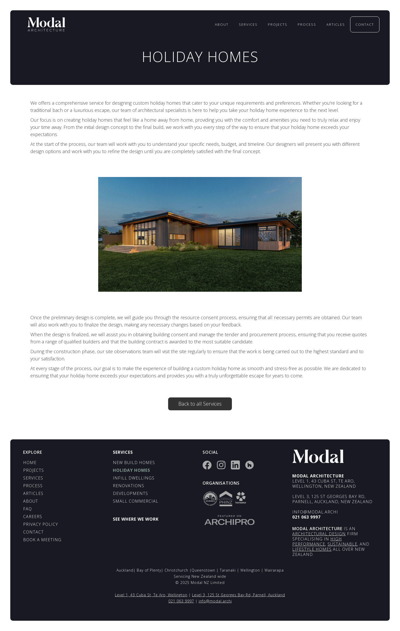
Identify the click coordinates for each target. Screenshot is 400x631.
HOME (30, 462)
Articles (335, 24)
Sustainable (342, 544)
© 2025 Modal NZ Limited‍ (200, 582)
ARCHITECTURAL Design (319, 534)
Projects (277, 24)
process (307, 24)
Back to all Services (200, 403)
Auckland (124, 570)
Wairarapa (274, 570)
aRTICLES (33, 493)
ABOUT (30, 501)
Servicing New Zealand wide (200, 576)
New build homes (134, 462)
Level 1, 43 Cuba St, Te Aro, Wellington (151, 594)
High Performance (317, 541)
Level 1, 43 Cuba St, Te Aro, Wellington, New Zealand (324, 483)
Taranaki (228, 570)
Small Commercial (135, 501)
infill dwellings (133, 478)
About (222, 24)
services (248, 24)
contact (365, 24)
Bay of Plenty (149, 570)
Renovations (128, 485)
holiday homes (131, 470)
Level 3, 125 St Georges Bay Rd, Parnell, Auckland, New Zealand (332, 499)
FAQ (27, 508)
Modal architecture (317, 528)
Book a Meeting (42, 539)
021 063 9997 (181, 601)
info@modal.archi (315, 512)
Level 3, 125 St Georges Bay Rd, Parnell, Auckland (238, 594)
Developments (130, 493)
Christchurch (177, 570)
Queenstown (204, 570)
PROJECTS (33, 470)
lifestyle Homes (312, 549)
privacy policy (40, 524)
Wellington (250, 570)
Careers (32, 516)
